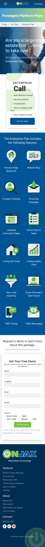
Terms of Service (22, 433)
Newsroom (7, 501)
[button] (5, 4)
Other (33, 419)
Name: (6, 371)
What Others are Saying (13, 507)
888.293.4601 (8, 521)
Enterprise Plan (28, 24)
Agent (23, 416)
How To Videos (9, 487)
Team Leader (10, 419)
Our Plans (14, 24)
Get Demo (38, 4)
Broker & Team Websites (13, 473)
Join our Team (9, 511)
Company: (8, 381)
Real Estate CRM (10, 480)
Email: (6, 392)
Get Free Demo (22, 121)
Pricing (4, 24)
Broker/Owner (10, 416)
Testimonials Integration (13, 483)
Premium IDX (8, 476)
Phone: (7, 403)
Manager (23, 419)
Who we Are (8, 504)
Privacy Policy (7, 433)
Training (6, 490)
